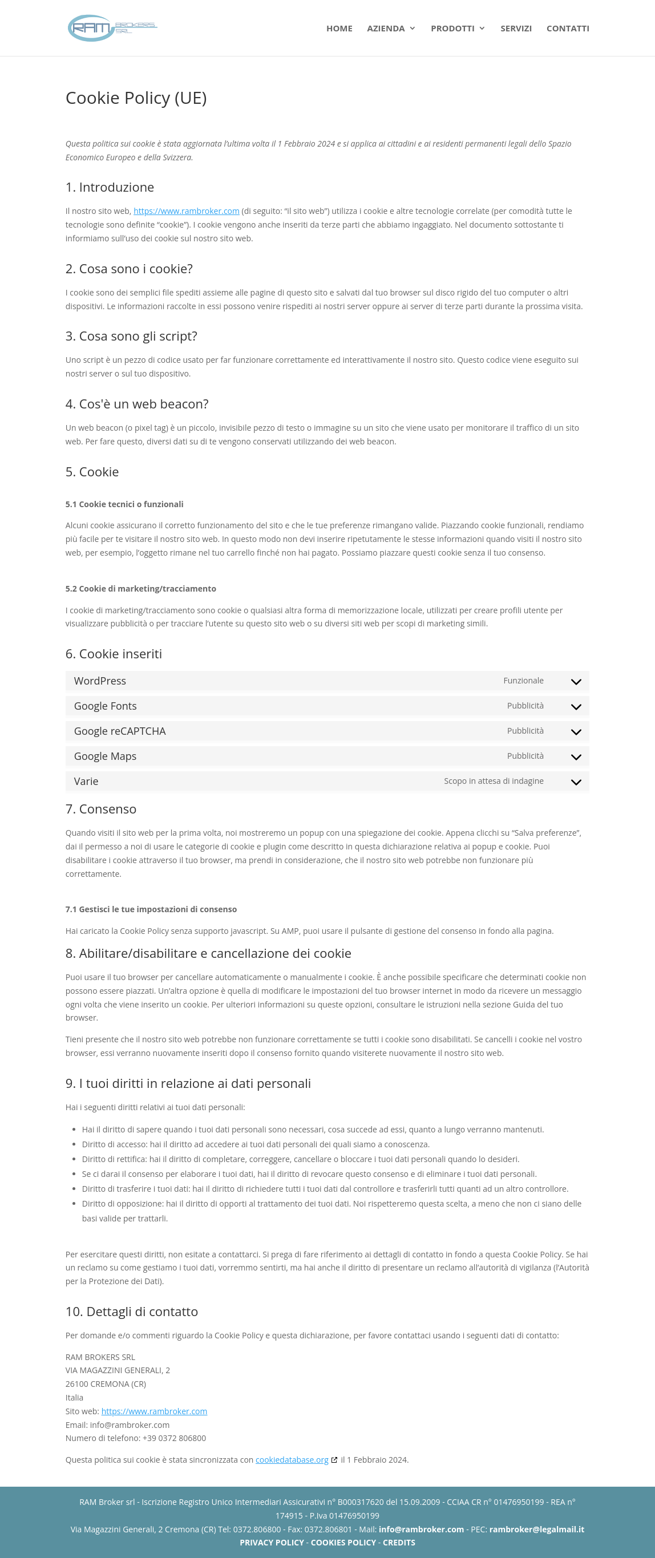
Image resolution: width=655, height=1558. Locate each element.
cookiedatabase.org (292, 1459)
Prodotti (453, 29)
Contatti (568, 29)
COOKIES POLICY (343, 1542)
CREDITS (399, 1542)
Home (339, 29)
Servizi (516, 29)
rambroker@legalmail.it (537, 1529)
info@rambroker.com (421, 1529)
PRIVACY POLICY (272, 1542)
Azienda (386, 29)
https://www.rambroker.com (187, 210)
